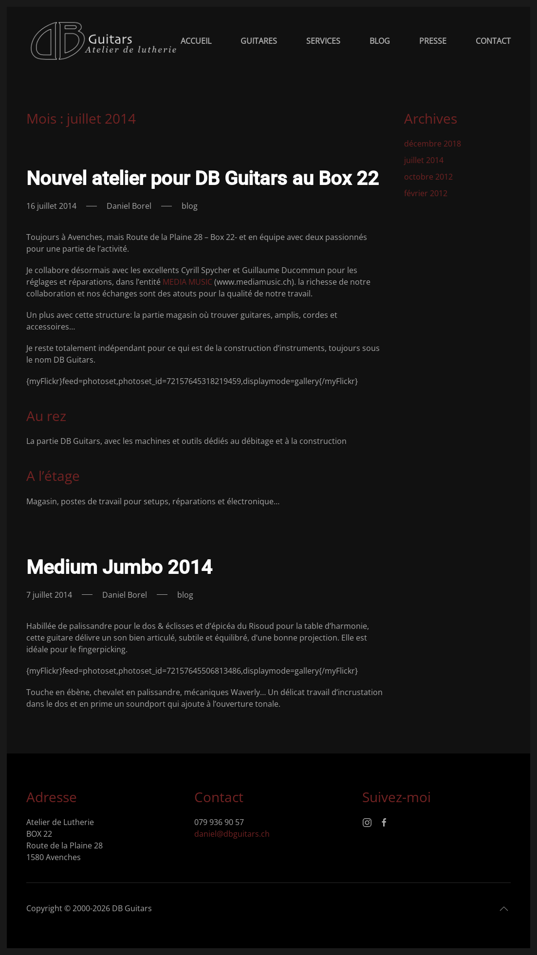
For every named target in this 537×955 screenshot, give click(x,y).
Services (323, 41)
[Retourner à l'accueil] (103, 41)
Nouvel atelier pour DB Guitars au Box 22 (202, 178)
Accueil (196, 41)
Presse (432, 41)
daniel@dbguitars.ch (232, 833)
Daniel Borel (129, 206)
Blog (380, 41)
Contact (493, 41)
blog (190, 206)
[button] (504, 909)
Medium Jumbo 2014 (119, 567)
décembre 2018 (432, 143)
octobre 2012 (428, 176)
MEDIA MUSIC (188, 281)
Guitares (259, 41)
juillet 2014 (424, 160)
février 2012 (425, 193)
